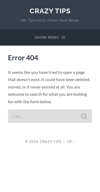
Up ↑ (71, 141)
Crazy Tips (50, 11)
